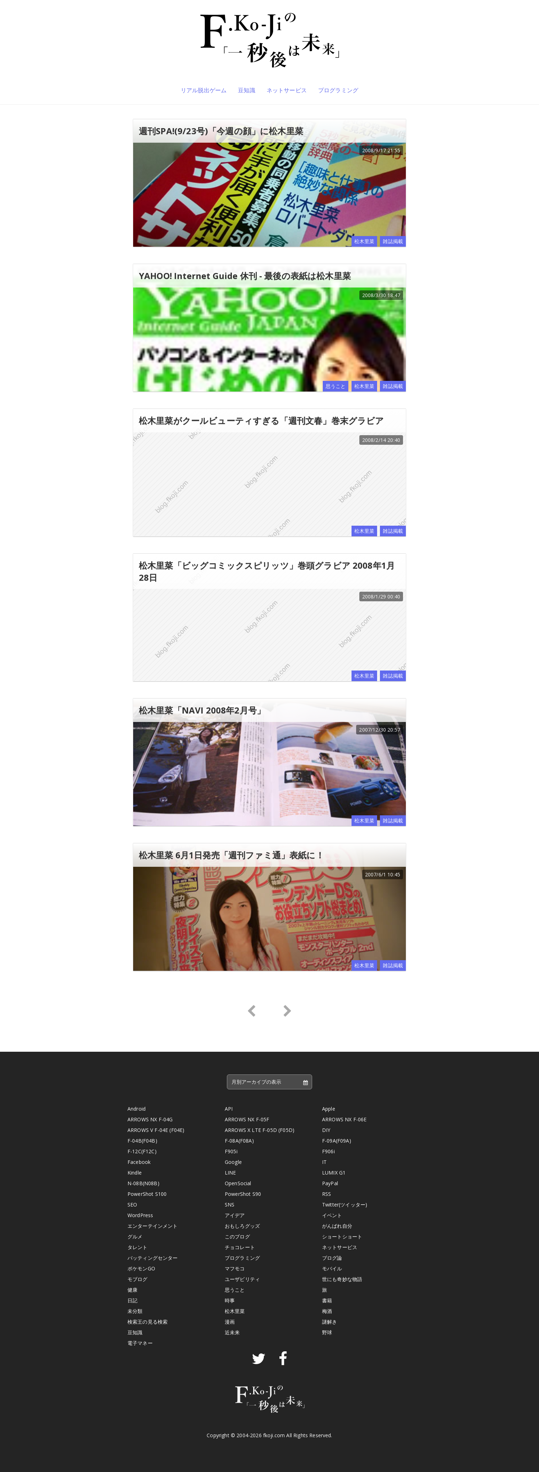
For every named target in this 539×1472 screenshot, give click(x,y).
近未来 (232, 1332)
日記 (132, 1300)
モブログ (137, 1279)
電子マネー (140, 1343)
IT (324, 1162)
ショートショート (342, 1236)
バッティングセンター (152, 1257)
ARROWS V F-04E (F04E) (155, 1130)
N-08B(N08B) (143, 1183)
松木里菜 (364, 241)
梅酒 (327, 1311)
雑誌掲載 (393, 241)
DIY (326, 1130)
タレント (137, 1247)
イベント (332, 1215)
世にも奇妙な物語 (342, 1279)
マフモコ (235, 1268)
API (229, 1108)
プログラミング (338, 90)
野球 (327, 1332)
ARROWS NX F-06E (344, 1119)
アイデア (235, 1215)
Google (233, 1162)
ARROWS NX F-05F (247, 1119)
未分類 (134, 1311)
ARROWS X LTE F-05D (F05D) (259, 1130)
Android (136, 1108)
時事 (230, 1300)
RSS (326, 1194)
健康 (132, 1289)
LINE (230, 1172)
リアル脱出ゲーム (204, 90)
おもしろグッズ (242, 1225)
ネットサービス (287, 90)
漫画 (230, 1321)
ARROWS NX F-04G (150, 1119)
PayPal (330, 1183)
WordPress (140, 1215)
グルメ (134, 1236)
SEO (132, 1204)
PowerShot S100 (147, 1194)
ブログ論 (332, 1257)
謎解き (329, 1321)
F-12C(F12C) (142, 1151)
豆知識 (246, 90)
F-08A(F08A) (239, 1140)
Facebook (139, 1162)
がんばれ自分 (337, 1225)
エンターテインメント (152, 1225)
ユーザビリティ (242, 1279)
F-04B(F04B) (142, 1140)
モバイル (332, 1268)
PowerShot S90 (243, 1194)
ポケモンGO (141, 1268)
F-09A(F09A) (336, 1140)
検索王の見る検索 (147, 1321)
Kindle (134, 1172)
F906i (328, 1151)
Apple (328, 1108)
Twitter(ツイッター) (344, 1204)
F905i (231, 1151)
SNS (229, 1204)
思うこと (336, 386)
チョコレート (240, 1247)
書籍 (327, 1300)
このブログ (237, 1236)
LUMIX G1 (333, 1172)
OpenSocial (238, 1183)
